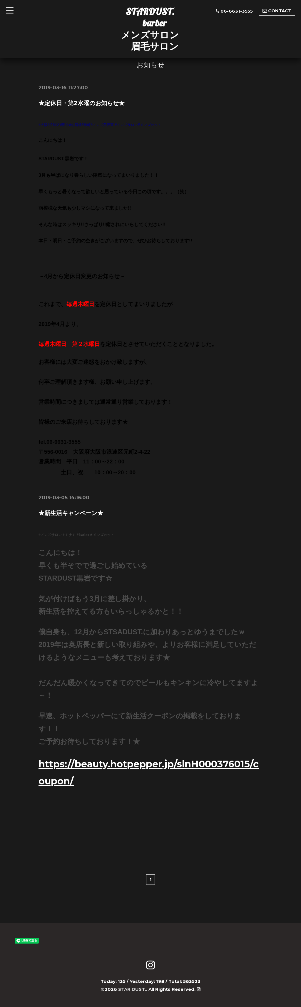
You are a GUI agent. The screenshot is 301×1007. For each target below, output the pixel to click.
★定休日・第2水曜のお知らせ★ (82, 103)
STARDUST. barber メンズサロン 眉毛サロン (150, 29)
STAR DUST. (132, 988)
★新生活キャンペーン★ (71, 512)
